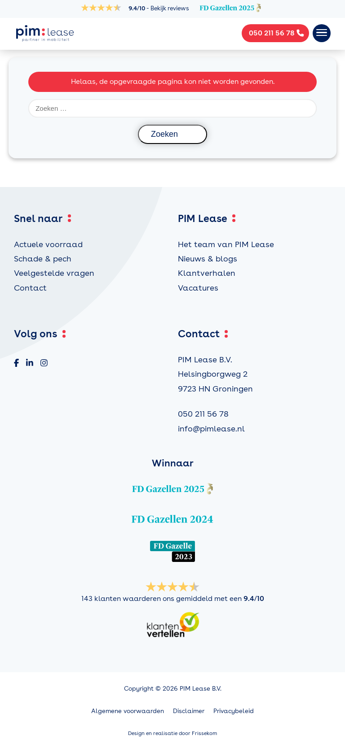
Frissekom (204, 733)
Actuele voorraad (48, 244)
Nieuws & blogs (207, 258)
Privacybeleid (233, 710)
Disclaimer (188, 710)
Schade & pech (42, 258)
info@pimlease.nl (211, 428)
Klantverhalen (206, 273)
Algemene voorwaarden (127, 710)
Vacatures (198, 287)
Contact (30, 287)
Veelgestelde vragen (54, 273)
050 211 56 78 (203, 413)
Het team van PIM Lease (226, 244)
